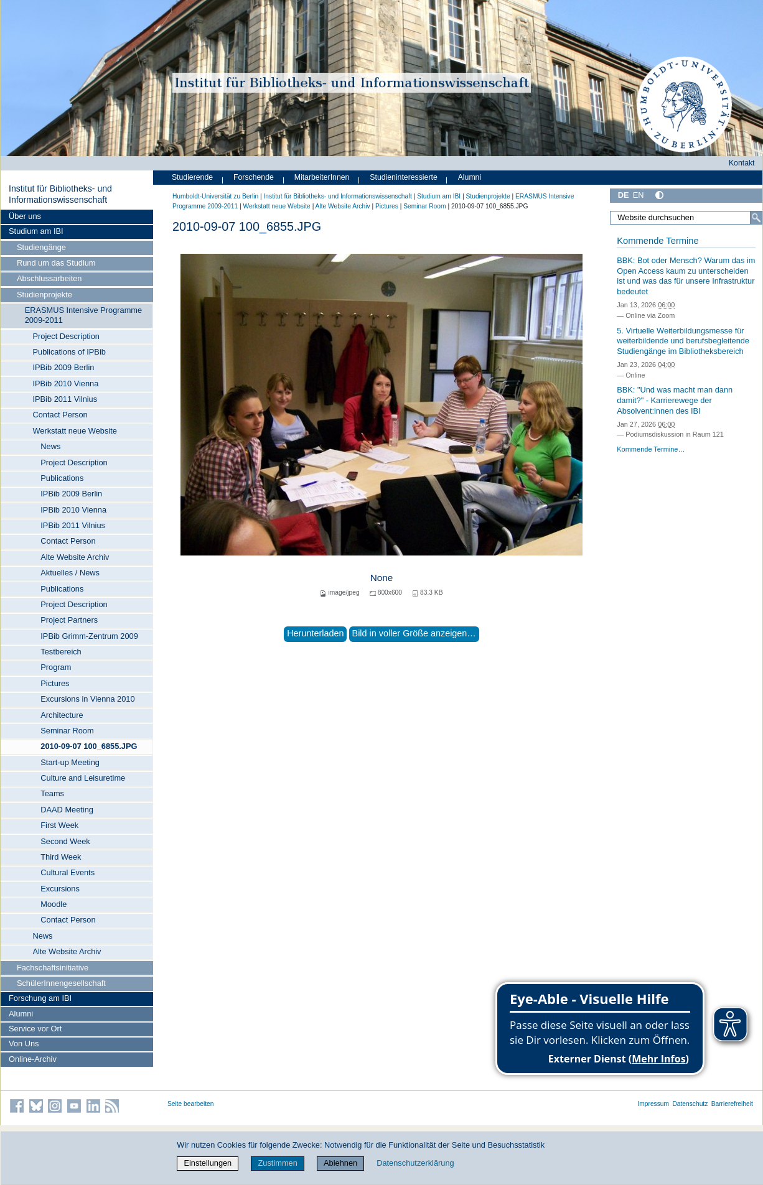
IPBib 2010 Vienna (65, 383)
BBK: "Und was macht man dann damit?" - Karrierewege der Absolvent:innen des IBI (675, 400)
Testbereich (60, 651)
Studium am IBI (36, 231)
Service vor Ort (35, 1028)
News (50, 446)
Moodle (53, 904)
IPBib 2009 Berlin (63, 367)
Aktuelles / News (70, 572)
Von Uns (24, 1043)
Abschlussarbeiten (49, 278)
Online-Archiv (33, 1059)
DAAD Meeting (66, 809)
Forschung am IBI (40, 998)
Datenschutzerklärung (415, 1163)
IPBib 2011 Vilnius (64, 399)
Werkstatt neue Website (74, 430)
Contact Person (59, 414)
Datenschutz (690, 1103)
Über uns (25, 216)
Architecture (61, 715)
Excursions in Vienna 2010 (87, 699)
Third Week (60, 857)
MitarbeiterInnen (322, 177)
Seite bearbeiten (190, 1103)
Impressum (653, 1103)
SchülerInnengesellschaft (61, 983)
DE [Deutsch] (623, 195)
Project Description (65, 336)
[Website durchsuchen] (686, 218)
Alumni (21, 1013)
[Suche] (756, 218)
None (381, 577)
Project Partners (69, 620)
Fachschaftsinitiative (52, 967)
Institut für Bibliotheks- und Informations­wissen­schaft (60, 194)
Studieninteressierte (403, 177)
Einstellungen (208, 1163)
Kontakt (742, 163)
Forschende (253, 177)
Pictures (54, 683)
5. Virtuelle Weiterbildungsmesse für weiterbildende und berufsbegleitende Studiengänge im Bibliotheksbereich (683, 341)
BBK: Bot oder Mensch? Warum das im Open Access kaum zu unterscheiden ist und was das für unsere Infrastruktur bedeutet (686, 276)
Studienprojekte (44, 294)
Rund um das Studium (56, 262)
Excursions (60, 888)
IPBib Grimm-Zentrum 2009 (89, 636)
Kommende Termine (657, 241)
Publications (61, 478)
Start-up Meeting (70, 762)
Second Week (65, 841)
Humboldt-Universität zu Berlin (215, 196)
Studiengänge (41, 247)
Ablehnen (340, 1163)
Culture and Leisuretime (82, 778)
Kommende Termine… (651, 449)
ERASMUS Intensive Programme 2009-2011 (83, 315)
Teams (52, 793)
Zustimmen (277, 1163)
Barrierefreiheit (732, 1103)
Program (55, 667)
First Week (59, 825)
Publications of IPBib (68, 351)
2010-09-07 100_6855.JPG (88, 746)
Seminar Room (66, 730)
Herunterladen (315, 633)
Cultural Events (67, 872)
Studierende (192, 177)
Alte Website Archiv (74, 557)
